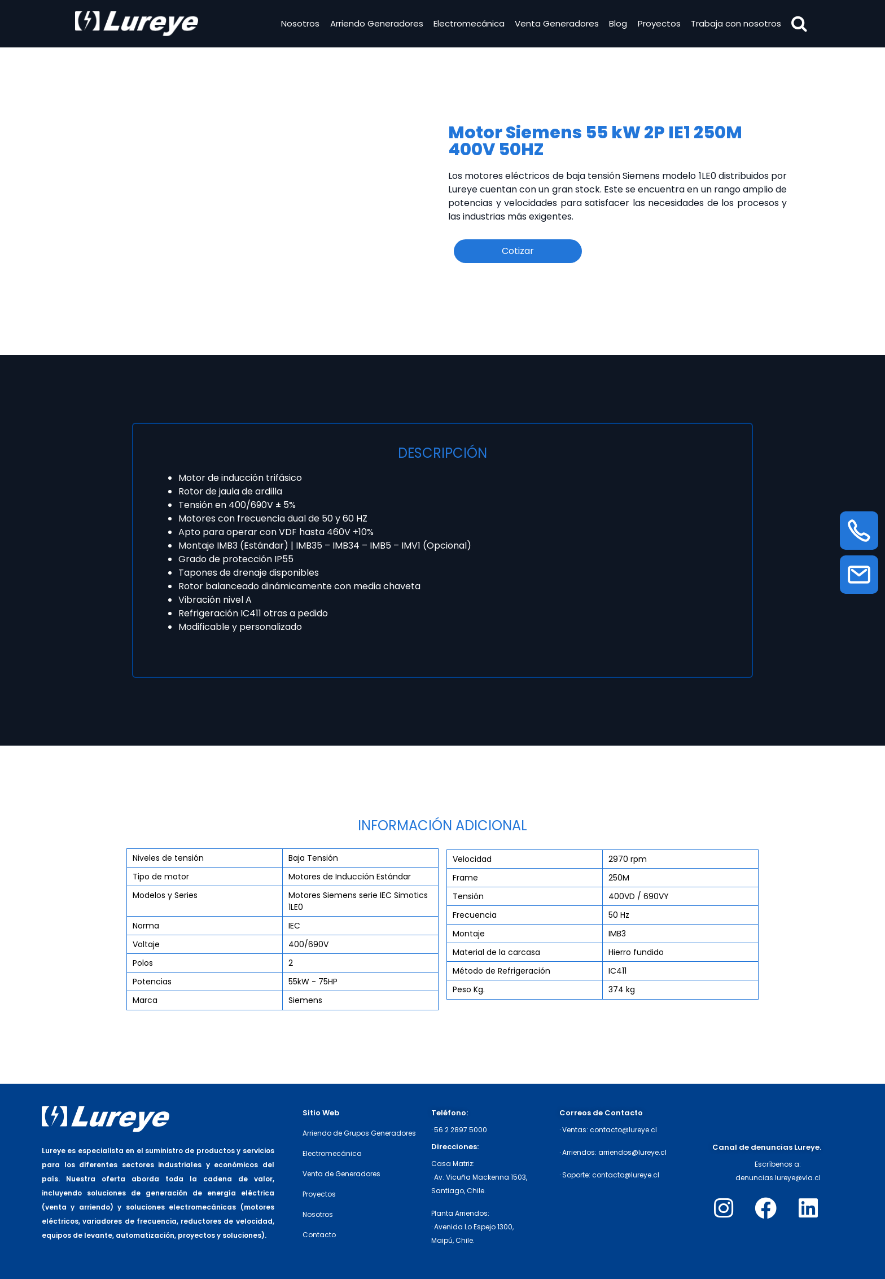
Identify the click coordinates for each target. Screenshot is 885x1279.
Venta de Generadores (341, 1174)
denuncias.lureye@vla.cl (778, 1177)
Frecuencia (475, 915)
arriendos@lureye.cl (632, 1152)
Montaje (469, 933)
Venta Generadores (554, 24)
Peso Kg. (469, 989)
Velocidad (472, 859)
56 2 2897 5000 (460, 1130)
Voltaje (146, 944)
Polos (143, 963)
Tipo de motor (161, 876)
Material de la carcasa (496, 952)
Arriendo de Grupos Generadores (359, 1133)
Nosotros (298, 24)
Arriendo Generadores (373, 24)
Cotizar (518, 250)
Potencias (152, 981)
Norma (146, 925)
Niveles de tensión (168, 858)
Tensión (468, 896)
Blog (616, 24)
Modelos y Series (165, 895)
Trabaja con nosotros (734, 24)
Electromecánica (466, 24)
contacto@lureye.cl (623, 1130)
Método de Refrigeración (501, 970)
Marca (145, 1000)
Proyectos (656, 24)
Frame (465, 877)
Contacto (319, 1234)
